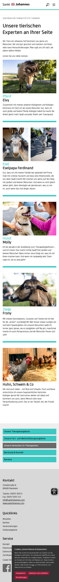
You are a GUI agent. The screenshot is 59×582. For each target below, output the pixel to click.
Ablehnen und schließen (38, 573)
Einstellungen (21, 577)
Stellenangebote (10, 530)
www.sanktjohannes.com (13, 503)
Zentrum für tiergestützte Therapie (21, 18)
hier (33, 565)
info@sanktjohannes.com (14, 500)
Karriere (6, 522)
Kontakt (6, 544)
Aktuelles (7, 519)
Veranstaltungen (10, 526)
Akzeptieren (20, 573)
